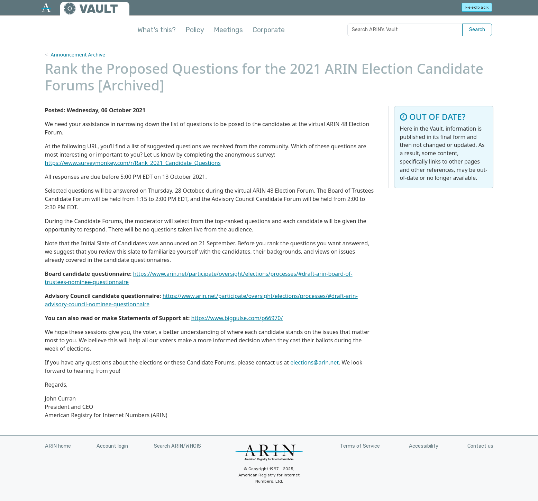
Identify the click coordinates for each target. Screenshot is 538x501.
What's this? (156, 30)
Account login (112, 446)
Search (477, 30)
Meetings (228, 30)
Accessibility (423, 446)
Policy (194, 30)
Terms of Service (360, 446)
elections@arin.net (314, 362)
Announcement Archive (78, 54)
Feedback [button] (477, 7)
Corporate (269, 30)
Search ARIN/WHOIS (177, 446)
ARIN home (58, 446)
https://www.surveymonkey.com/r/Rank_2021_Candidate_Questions (133, 163)
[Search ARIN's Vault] (405, 30)
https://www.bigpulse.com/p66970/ (237, 318)
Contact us (480, 446)
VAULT (98, 9)
